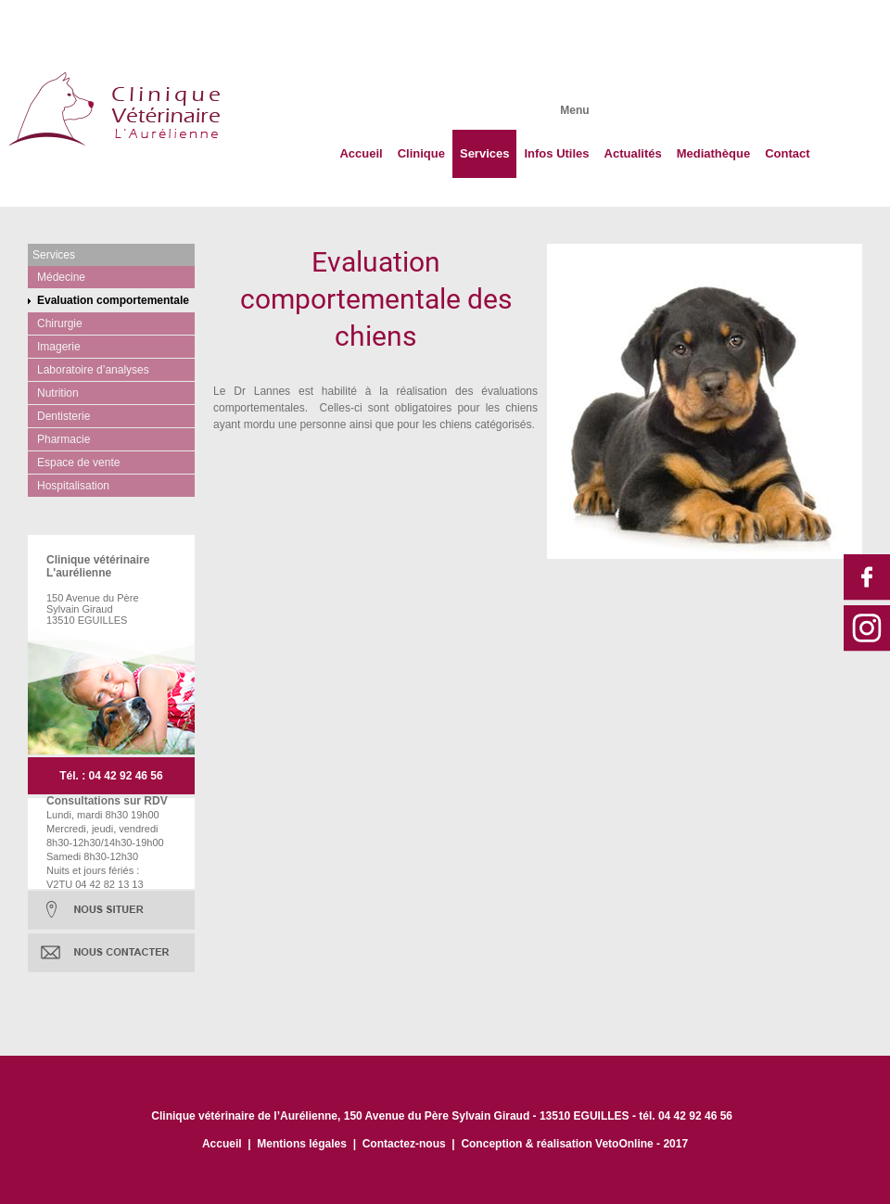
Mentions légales (302, 1143)
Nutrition (58, 393)
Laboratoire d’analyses (93, 369)
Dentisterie (63, 416)
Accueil (360, 153)
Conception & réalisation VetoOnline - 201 (571, 1143)
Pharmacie (63, 439)
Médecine (61, 277)
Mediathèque (713, 153)
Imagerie (59, 346)
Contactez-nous (404, 1143)
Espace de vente (78, 462)
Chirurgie (60, 323)
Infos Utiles (556, 153)
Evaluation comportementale (113, 300)
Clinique (421, 153)
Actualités (633, 153)
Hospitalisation (73, 485)
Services (485, 153)
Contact (787, 153)
